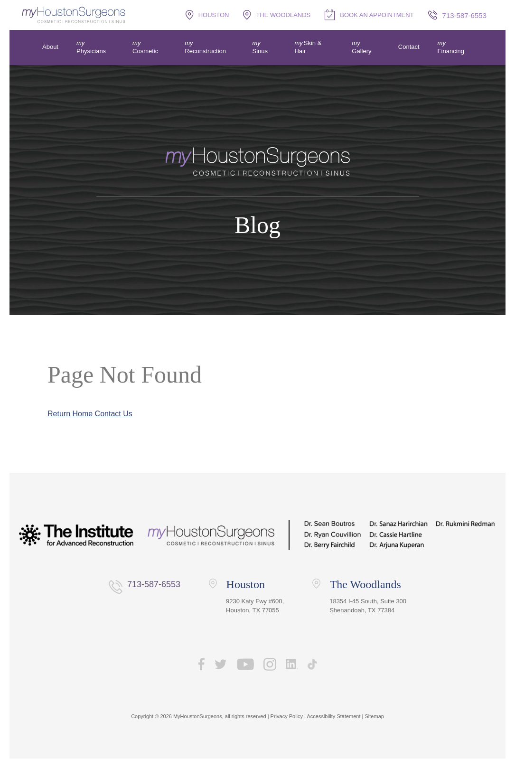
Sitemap (374, 716)
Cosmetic (145, 51)
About (50, 46)
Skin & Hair (307, 47)
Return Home (70, 414)
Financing (451, 51)
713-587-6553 (153, 584)
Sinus (260, 51)
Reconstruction (205, 51)
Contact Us (113, 414)
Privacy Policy (287, 716)
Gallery (361, 51)
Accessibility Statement (333, 716)
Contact (409, 46)
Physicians (91, 51)
